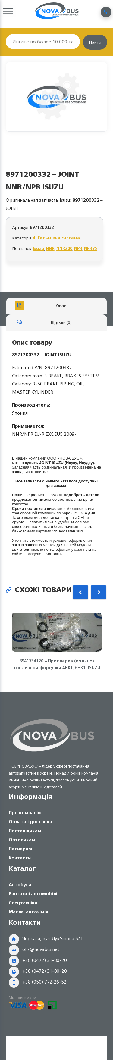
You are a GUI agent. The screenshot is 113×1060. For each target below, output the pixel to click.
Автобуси (20, 885)
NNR (50, 248)
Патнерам (20, 849)
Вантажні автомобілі (33, 894)
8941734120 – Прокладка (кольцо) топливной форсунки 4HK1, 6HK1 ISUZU (56, 664)
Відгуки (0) (43, 321)
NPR (78, 248)
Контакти (20, 858)
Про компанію (25, 813)
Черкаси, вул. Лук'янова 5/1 (52, 938)
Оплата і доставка (30, 822)
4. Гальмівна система (56, 238)
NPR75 (90, 248)
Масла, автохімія (28, 912)
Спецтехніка (23, 903)
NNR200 (64, 248)
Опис (41, 305)
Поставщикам (25, 831)
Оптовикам (22, 840)
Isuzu (38, 248)
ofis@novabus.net (40, 949)
